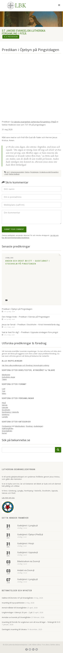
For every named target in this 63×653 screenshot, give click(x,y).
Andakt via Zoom (24, 570)
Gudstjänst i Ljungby (26, 525)
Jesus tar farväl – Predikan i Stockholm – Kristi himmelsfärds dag (31, 324)
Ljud (3, 388)
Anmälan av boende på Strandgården (16, 617)
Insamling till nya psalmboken (13, 603)
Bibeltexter (6, 375)
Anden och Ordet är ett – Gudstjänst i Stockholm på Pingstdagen (27, 262)
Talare (4, 379)
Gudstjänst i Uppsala (26, 552)
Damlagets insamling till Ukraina (14, 629)
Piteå (4, 403)
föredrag (29, 426)
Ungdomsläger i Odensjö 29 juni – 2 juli (17, 612)
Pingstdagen (34, 172)
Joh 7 (8, 172)
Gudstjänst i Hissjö (25, 543)
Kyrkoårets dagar (8, 377)
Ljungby (5, 417)
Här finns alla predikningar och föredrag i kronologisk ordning (25, 365)
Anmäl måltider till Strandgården (14, 608)
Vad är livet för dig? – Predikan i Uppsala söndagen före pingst (30, 332)
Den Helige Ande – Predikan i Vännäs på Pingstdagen (26, 316)
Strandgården (7, 431)
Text (3, 391)
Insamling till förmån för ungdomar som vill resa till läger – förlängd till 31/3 (31, 622)
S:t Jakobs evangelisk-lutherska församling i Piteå (33, 121)
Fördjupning (6, 426)
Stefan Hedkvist (14, 174)
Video (4, 393)
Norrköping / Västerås (10, 412)
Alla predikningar (11, 37)
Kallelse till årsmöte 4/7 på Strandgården (17, 598)
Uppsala (5, 407)
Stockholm (6, 410)
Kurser (4, 433)
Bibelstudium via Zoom (27, 561)
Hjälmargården (7, 428)
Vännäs (4, 405)
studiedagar (38, 426)
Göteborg (5, 414)
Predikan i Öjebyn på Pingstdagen (17, 309)
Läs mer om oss (8, 498)
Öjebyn (27, 172)
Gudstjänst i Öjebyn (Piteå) (29, 534)
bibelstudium (20, 426)
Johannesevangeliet (17, 172)
